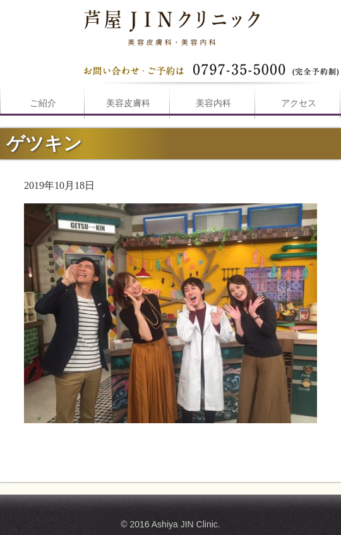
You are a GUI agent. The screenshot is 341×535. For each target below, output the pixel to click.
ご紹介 (43, 103)
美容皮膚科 (128, 103)
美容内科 (213, 103)
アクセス (298, 103)
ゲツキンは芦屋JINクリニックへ (170, 25)
